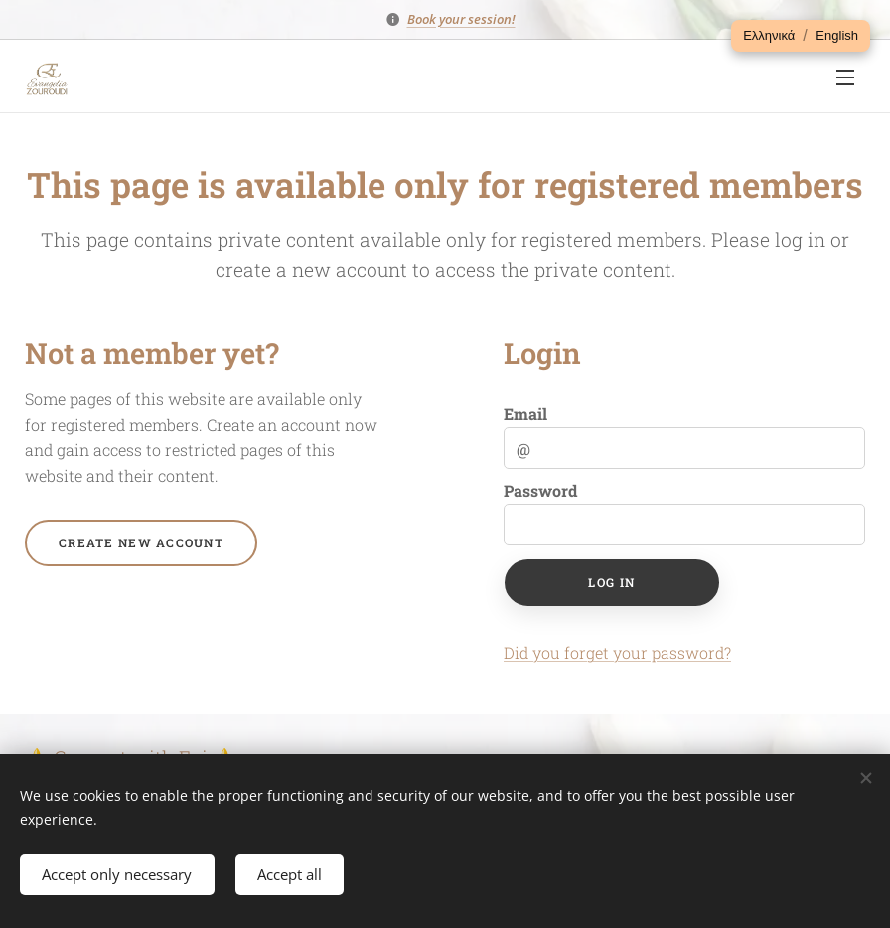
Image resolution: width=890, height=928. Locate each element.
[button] (769, 36)
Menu (845, 77)
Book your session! (461, 19)
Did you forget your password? (617, 652)
